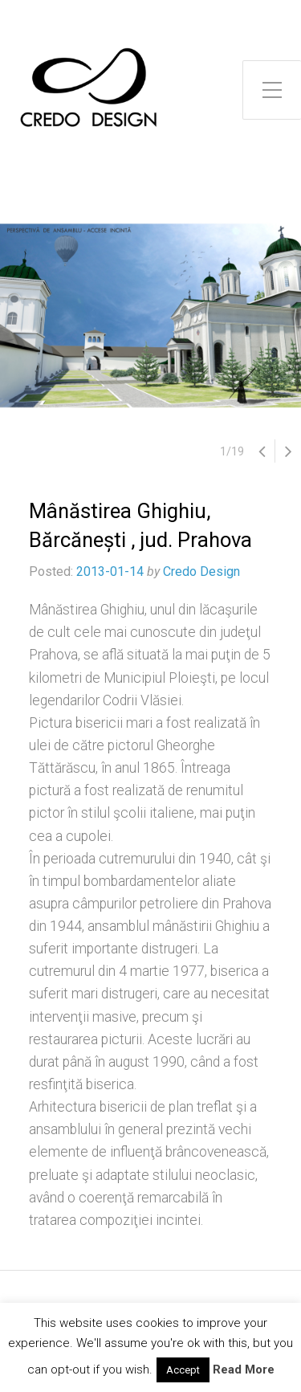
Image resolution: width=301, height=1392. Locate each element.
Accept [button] (183, 1370)
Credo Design (201, 571)
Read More (244, 1369)
